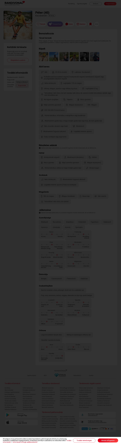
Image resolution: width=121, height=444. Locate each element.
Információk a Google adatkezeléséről (25, 442)
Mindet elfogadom (108, 440)
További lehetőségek (84, 440)
